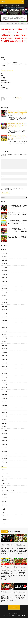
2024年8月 (4, 306)
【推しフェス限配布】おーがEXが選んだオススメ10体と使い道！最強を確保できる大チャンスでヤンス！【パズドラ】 (17, 207)
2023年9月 (4, 345)
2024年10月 (4, 299)
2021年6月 (4, 440)
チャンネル (8, 18)
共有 (20, 18)
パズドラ (7, 5)
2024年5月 (4, 316)
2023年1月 (4, 373)
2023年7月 (4, 352)
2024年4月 (4, 320)
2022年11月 (4, 380)
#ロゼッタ (22, 567)
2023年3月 (4, 366)
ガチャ (3, 473)
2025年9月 (4, 260)
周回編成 (6, 546)
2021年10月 (4, 426)
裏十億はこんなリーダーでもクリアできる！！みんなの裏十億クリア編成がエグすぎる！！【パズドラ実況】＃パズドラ (17, 137)
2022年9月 (4, 387)
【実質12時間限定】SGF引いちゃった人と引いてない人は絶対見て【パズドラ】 (20, 598)
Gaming (4, 17)
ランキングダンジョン (6, 490)
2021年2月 (4, 455)
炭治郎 (17, 5)
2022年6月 (4, 398)
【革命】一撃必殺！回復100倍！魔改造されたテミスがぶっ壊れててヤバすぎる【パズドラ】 (20, 551)
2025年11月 (4, 253)
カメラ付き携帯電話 (19, 17)
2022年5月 (4, 401)
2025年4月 (4, 277)
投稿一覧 (19, 97)
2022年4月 (4, 405)
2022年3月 (4, 409)
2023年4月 (4, 362)
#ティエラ (17, 567)
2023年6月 (4, 355)
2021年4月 (4, 447)
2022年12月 (4, 377)
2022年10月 (4, 384)
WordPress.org (5, 523)
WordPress (22, 615)
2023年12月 (4, 334)
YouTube (7, 17)
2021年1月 (4, 458)
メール (2, 176)
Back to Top (14, 607)
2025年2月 (4, 284)
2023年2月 (4, 370)
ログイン (4, 512)
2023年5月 (4, 359)
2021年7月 (4, 437)
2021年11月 (4, 423)
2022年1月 (4, 416)
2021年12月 (4, 419)
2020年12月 (4, 462)
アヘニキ (20, 544)
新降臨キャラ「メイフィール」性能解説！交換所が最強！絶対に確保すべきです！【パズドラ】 (17, 237)
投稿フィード (5, 515)
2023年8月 (4, 348)
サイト (2, 182)
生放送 (3, 497)
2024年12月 (4, 292)
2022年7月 (4, 394)
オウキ (3, 469)
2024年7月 (4, 309)
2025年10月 (4, 256)
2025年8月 (4, 263)
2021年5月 (4, 444)
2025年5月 (4, 274)
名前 (2, 171)
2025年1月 (4, 288)
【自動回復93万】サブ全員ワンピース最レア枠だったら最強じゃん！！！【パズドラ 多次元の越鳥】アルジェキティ (17, 125)
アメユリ (8, 570)
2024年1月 (4, 331)
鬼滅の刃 (12, 5)
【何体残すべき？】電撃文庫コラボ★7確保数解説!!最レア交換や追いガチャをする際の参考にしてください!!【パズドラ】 (17, 112)
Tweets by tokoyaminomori (7, 70)
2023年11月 (4, 338)
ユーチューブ (16, 18)
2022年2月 (4, 412)
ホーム (2, 5)
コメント (2, 157)
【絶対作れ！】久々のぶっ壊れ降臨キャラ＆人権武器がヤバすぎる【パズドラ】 (7, 599)
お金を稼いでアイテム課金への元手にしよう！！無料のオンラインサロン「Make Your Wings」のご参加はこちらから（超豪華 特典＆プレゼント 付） (14, 35)
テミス (24, 544)
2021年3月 (4, 451)
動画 (22, 18)
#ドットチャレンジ (5, 567)
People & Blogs (5, 544)
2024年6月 (4, 313)
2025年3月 (4, 281)
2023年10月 (4, 341)
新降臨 (3, 595)
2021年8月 (4, 433)
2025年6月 (4, 270)
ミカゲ (3, 487)
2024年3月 (4, 324)
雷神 (3, 501)
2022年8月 (4, 391)
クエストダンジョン (9, 545)
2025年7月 (4, 267)
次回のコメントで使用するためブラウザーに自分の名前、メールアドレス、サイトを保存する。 (14, 189)
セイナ (3, 480)
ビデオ (11, 18)
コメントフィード (5, 519)
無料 (10, 19)
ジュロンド (4, 476)
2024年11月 (4, 295)
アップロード (12, 17)
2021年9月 (4, 430)
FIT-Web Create (11, 615)
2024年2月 (4, 327)
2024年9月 (4, 302)
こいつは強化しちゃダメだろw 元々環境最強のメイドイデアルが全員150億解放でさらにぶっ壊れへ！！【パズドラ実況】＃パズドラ (17, 222)
